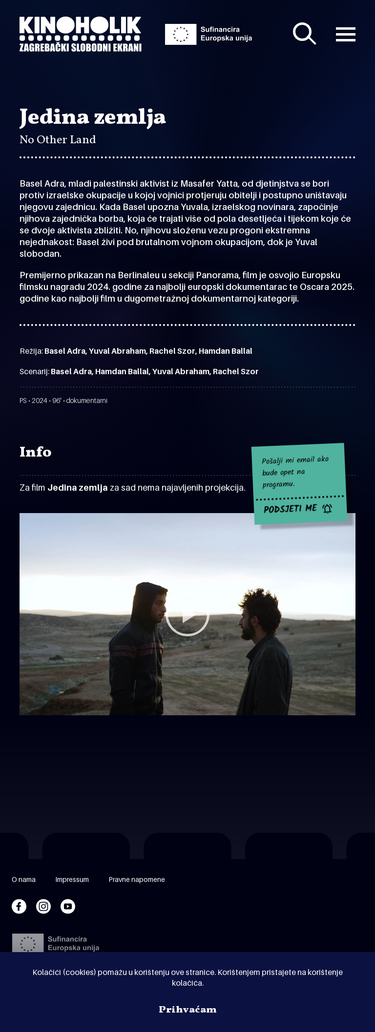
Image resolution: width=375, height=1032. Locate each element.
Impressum (72, 879)
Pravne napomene (136, 879)
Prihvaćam (188, 1010)
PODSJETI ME (290, 510)
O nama (24, 879)
